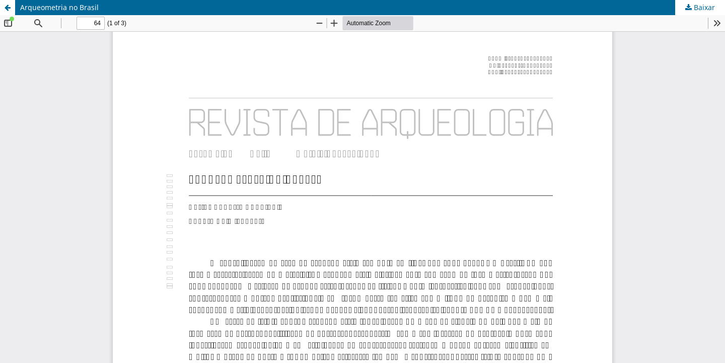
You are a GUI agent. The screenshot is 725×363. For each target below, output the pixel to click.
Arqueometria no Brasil (59, 7)
